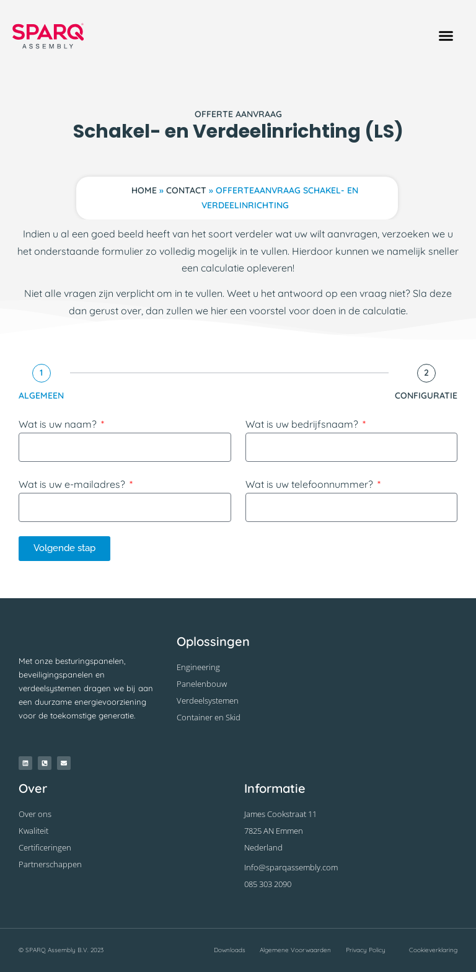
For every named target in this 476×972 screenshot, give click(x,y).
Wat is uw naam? (59, 424)
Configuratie (426, 395)
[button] (445, 36)
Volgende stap (64, 548)
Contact (186, 190)
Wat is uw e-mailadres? (73, 484)
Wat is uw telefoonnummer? (310, 484)
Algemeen (41, 395)
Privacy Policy (366, 950)
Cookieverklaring (433, 950)
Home (144, 190)
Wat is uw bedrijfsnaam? (303, 424)
